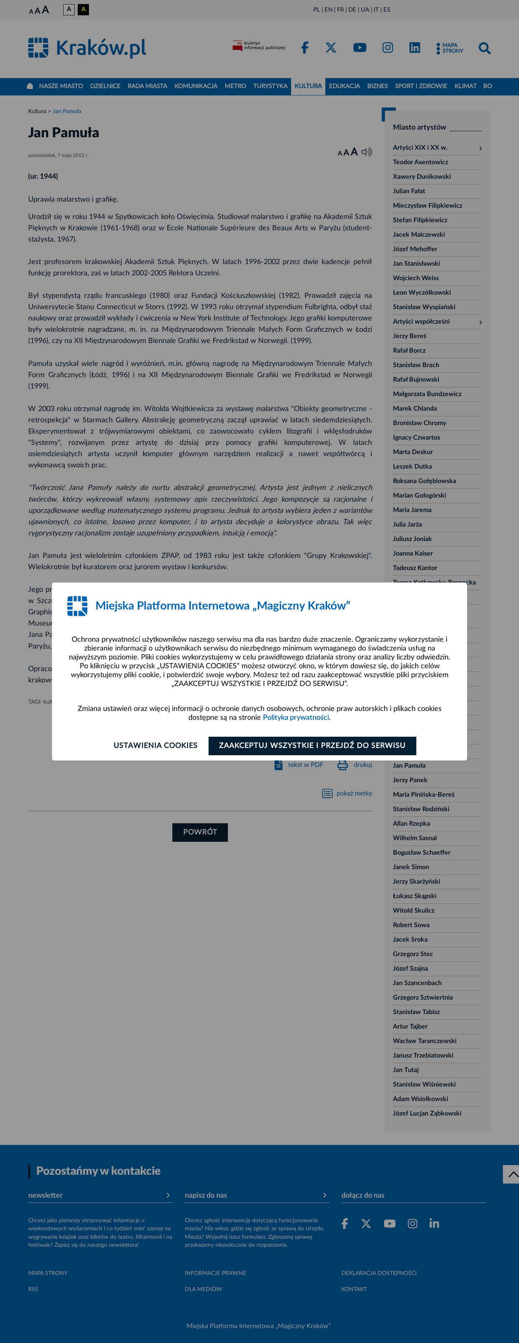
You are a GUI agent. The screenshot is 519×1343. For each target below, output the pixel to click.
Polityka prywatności (296, 717)
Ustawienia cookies (156, 746)
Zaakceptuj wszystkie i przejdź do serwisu (312, 746)
